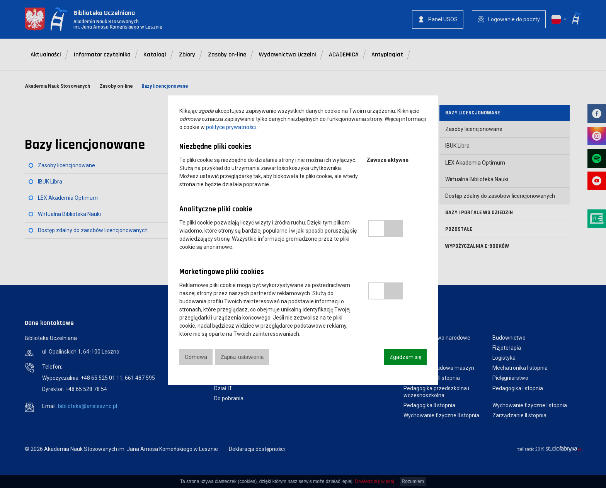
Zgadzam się (405, 357)
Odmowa (196, 357)
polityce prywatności (231, 127)
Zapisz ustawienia (242, 357)
